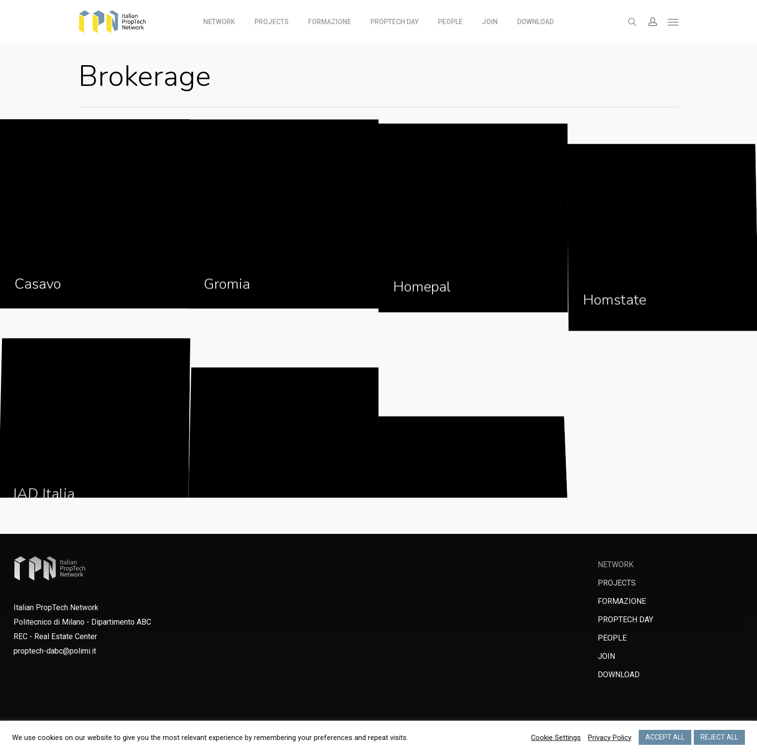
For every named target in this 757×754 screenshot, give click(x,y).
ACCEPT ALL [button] (665, 737)
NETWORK (615, 564)
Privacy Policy (609, 737)
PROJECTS (617, 582)
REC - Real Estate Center (55, 636)
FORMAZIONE (622, 601)
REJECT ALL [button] (719, 737)
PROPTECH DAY (625, 619)
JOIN (606, 656)
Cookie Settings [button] (556, 737)
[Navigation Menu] (673, 22)
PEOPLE (612, 637)
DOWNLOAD (619, 674)
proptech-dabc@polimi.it (55, 651)
